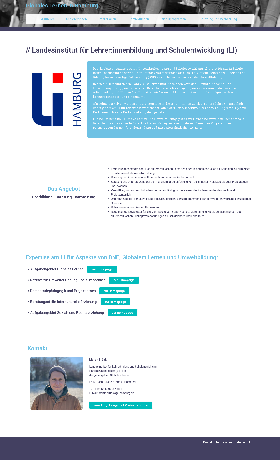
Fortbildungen (140, 19)
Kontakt (208, 442)
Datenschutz (243, 442)
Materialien (109, 19)
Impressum (224, 442)
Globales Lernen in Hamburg (62, 5)
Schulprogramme (175, 19)
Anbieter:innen (77, 19)
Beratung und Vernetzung (219, 19)
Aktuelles (48, 19)
